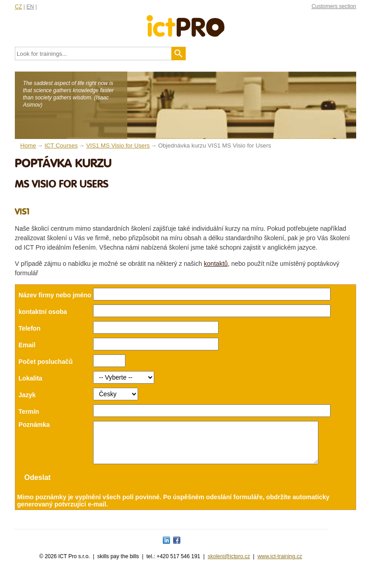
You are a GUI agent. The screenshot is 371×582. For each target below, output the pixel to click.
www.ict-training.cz (279, 564)
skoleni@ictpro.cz (229, 564)
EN (30, 7)
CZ (18, 7)
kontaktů (216, 263)
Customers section (334, 6)
